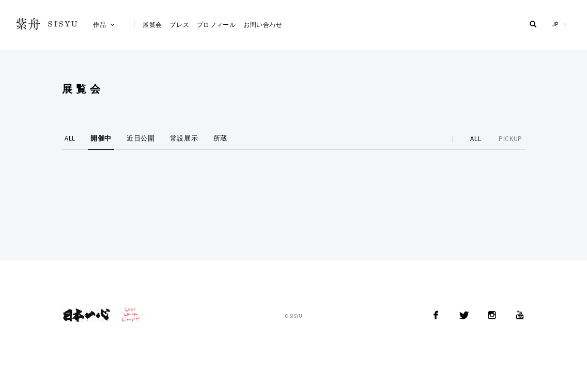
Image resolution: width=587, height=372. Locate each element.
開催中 (101, 138)
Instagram (492, 315)
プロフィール (216, 24)
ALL (70, 138)
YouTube (520, 315)
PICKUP (510, 138)
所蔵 (220, 138)
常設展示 (184, 138)
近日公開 (141, 138)
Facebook (436, 315)
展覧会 (152, 24)
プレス (179, 24)
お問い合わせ (263, 24)
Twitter (464, 315)
